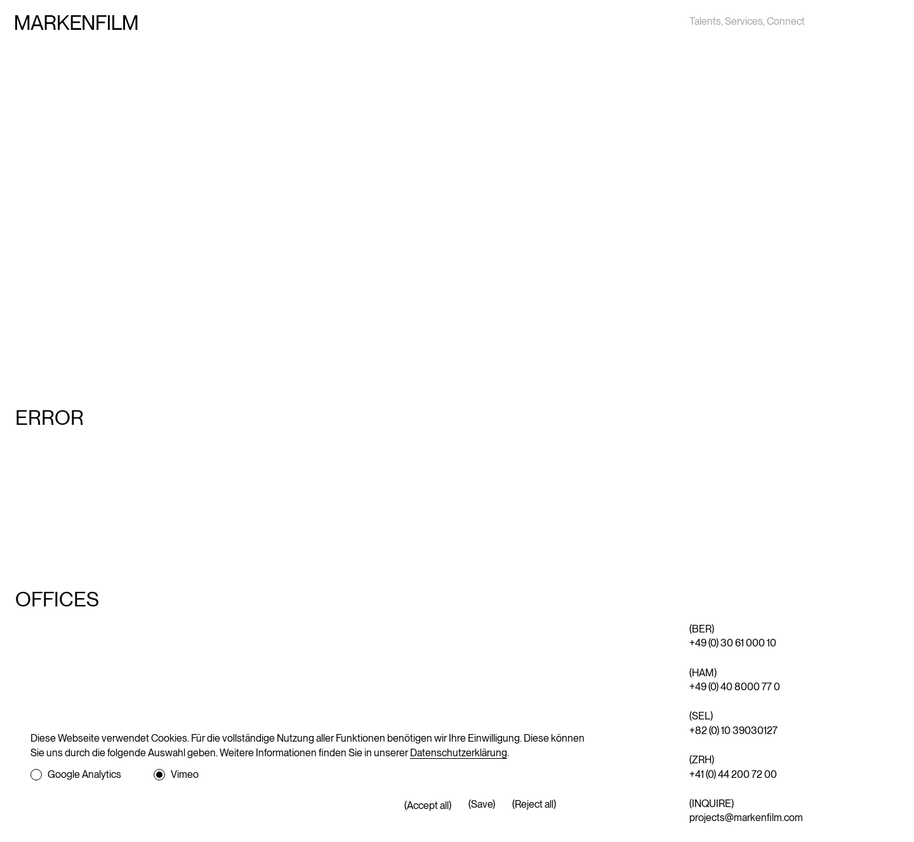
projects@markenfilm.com (746, 818)
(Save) (481, 804)
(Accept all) (427, 805)
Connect (786, 21)
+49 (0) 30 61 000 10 (732, 643)
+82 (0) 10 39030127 (733, 731)
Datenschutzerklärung (458, 753)
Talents (705, 21)
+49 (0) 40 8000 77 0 (734, 687)
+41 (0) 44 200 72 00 (733, 774)
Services (744, 21)
